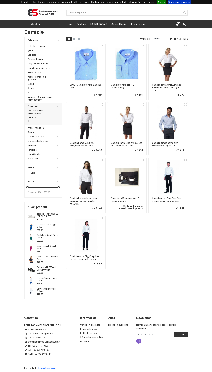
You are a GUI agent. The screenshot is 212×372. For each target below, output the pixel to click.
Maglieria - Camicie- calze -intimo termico (41, 98)
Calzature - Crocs (36, 46)
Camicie (32, 117)
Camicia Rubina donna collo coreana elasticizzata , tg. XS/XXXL (83, 201)
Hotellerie (32, 150)
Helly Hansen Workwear (39, 63)
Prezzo (43, 181)
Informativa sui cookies (91, 337)
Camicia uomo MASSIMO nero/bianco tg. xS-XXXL (82, 144)
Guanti (31, 84)
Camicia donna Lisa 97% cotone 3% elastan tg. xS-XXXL (126, 144)
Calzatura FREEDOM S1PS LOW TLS (46, 268)
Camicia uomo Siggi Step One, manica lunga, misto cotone (166, 199)
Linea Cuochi (34, 154)
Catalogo (43, 24)
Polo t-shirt (33, 106)
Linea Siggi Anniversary (39, 68)
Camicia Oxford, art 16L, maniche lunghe (122, 86)
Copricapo (33, 55)
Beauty (31, 132)
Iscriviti (181, 334)
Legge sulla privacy (89, 329)
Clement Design (35, 59)
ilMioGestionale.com (47, 368)
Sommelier (33, 158)
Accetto (161, 2)
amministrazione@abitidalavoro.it (44, 341)
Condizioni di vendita (90, 325)
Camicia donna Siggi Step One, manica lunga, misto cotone (84, 257)
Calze (30, 121)
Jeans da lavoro (35, 72)
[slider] (27, 187)
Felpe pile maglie (35, 110)
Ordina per (145, 39)
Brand (43, 167)
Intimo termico (34, 114)
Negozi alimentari (36, 136)
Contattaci (85, 341)
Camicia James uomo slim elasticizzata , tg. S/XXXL (165, 144)
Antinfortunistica (36, 127)
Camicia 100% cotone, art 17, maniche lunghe (125, 199)
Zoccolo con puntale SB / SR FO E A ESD (47, 215)
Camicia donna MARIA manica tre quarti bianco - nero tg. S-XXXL (166, 87)
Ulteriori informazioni (179, 2)
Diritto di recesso (88, 333)
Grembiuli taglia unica (38, 141)
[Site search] (124, 13)
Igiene (30, 50)
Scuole (31, 88)
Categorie (43, 40)
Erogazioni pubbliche (118, 325)
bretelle (31, 92)
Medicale (32, 145)
